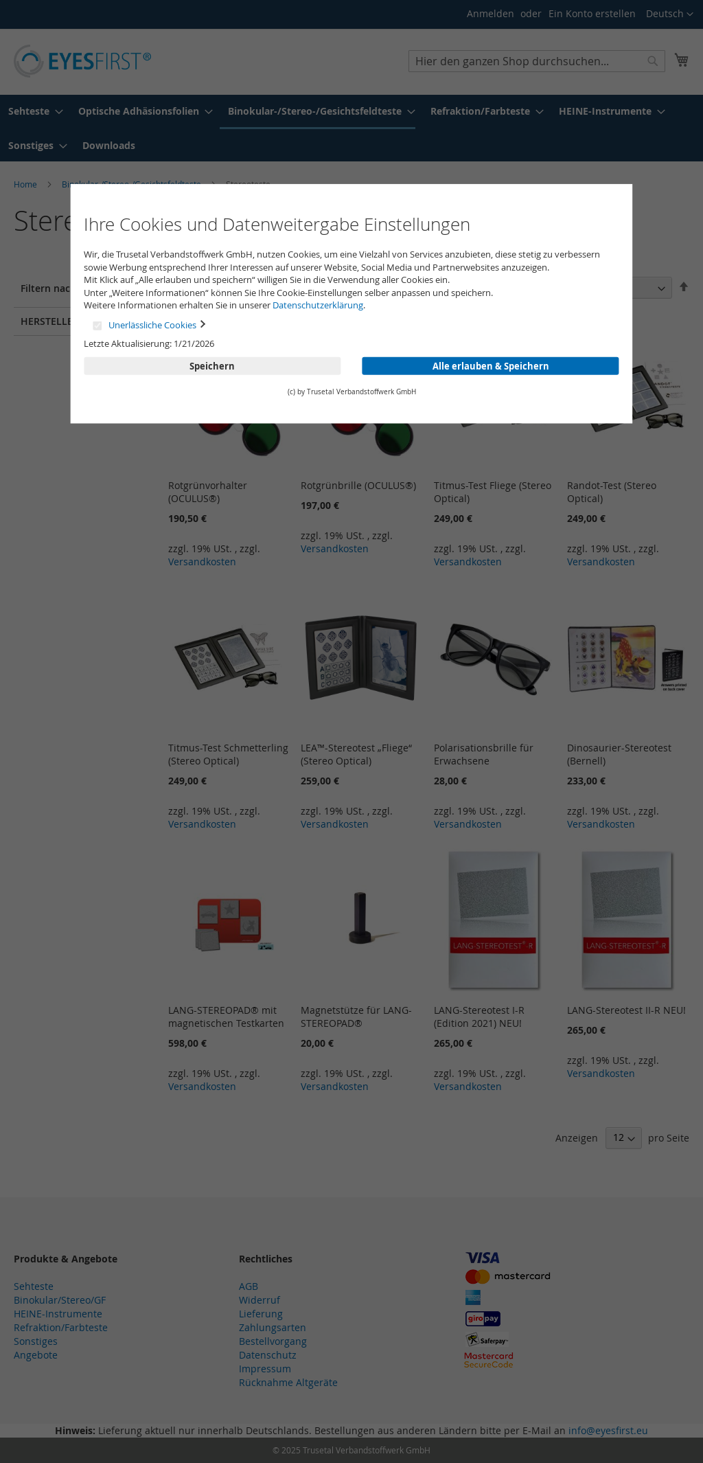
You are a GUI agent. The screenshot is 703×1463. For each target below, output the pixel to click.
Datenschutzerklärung (318, 305)
